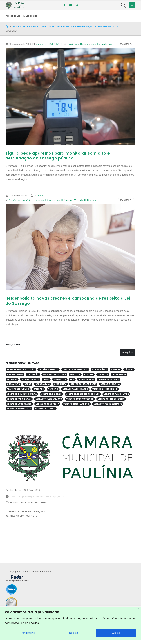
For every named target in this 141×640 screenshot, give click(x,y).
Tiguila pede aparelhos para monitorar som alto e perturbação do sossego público (58, 156)
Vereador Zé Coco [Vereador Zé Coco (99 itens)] (45, 408)
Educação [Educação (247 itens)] (33, 374)
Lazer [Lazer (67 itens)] (46, 379)
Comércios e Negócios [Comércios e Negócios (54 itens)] (75, 369)
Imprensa (40, 44)
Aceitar (116, 632)
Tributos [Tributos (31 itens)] (39, 389)
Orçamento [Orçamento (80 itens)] (13, 384)
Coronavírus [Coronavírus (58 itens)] (99, 369)
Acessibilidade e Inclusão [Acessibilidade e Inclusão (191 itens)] (21, 369)
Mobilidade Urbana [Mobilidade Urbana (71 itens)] (108, 379)
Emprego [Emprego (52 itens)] (75, 374)
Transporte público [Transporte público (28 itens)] (18, 389)
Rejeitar (73, 632)
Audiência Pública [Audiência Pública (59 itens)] (48, 369)
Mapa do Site (30, 16)
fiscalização (73, 44)
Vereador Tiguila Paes (102, 44)
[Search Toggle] (123, 5)
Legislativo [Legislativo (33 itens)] (60, 379)
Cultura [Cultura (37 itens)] (115, 369)
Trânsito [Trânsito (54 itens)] (53, 389)
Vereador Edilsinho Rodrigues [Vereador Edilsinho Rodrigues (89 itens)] (83, 394)
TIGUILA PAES (54, 44)
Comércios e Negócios (20, 200)
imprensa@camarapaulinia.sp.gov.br (41, 496)
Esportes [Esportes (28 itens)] (103, 374)
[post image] (70, 96)
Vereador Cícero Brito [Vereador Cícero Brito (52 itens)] (104, 389)
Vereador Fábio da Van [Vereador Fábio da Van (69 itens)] (19, 399)
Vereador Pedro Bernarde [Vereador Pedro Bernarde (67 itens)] (108, 403)
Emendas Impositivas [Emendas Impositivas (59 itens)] (54, 374)
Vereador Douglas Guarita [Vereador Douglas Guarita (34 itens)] (22, 394)
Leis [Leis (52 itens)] (72, 379)
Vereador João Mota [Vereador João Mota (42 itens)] (47, 403)
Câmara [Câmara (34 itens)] (129, 369)
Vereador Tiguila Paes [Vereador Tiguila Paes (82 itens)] (19, 408)
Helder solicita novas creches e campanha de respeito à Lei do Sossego (68, 301)
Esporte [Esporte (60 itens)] (88, 374)
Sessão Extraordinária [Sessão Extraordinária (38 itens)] (83, 384)
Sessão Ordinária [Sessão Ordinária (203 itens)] (110, 384)
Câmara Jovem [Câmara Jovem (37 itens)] (15, 374)
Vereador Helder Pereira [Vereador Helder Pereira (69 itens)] (111, 399)
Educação (38, 200)
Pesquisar (13, 344)
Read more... (126, 44)
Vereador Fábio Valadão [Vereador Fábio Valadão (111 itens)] (49, 399)
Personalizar (28, 632)
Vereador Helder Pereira (86, 200)
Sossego (84, 44)
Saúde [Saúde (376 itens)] (27, 384)
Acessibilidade (13, 16)
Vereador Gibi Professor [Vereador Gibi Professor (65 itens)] (79, 399)
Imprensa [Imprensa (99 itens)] (12, 379)
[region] (70, 623)
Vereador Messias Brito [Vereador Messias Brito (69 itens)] (76, 403)
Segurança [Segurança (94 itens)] (60, 384)
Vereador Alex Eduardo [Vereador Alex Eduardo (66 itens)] (75, 389)
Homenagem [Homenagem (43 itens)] (119, 374)
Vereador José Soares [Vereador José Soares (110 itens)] (19, 403)
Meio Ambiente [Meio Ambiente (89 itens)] (86, 379)
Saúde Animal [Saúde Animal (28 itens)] (42, 384)
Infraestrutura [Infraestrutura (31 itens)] (30, 379)
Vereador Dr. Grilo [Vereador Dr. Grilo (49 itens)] (51, 394)
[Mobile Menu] (132, 5)
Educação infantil (54, 200)
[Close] (138, 608)
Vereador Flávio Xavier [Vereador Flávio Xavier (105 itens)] (116, 394)
